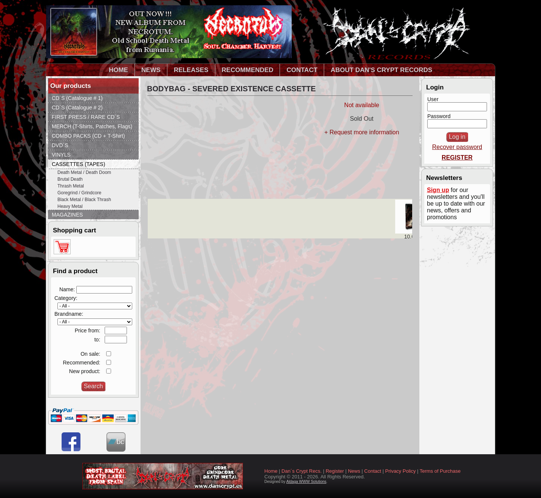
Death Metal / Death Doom (84, 172)
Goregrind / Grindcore (79, 192)
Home (271, 471)
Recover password (457, 147)
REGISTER (457, 157)
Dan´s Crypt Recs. (301, 471)
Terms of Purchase (440, 471)
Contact (372, 471)
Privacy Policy (400, 471)
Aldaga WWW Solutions (306, 482)
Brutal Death (70, 179)
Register (335, 471)
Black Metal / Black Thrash (84, 199)
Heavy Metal (70, 206)
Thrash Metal (70, 186)
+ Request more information (361, 132)
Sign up (438, 190)
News (354, 471)
